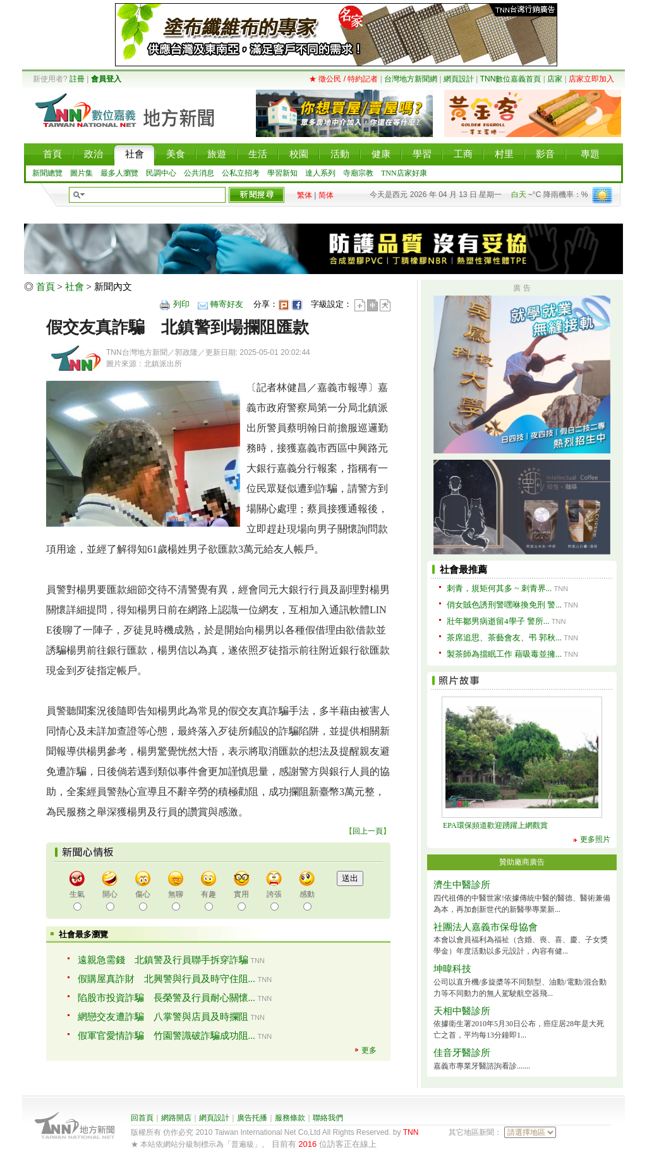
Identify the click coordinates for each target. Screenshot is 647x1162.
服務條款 (290, 1117)
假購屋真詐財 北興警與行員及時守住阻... (166, 979)
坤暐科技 (452, 969)
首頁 (45, 287)
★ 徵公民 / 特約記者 (343, 79)
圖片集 (81, 173)
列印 (181, 304)
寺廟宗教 (358, 173)
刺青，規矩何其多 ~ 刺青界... (499, 588)
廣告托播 (252, 1117)
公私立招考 (241, 173)
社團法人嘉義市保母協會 (485, 927)
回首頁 (142, 1117)
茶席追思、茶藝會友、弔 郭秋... (504, 637)
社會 (74, 287)
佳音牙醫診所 (461, 1053)
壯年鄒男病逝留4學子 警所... (498, 621)
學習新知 (282, 173)
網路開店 (176, 1117)
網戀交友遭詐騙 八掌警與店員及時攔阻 (163, 1017)
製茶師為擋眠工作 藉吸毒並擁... (504, 654)
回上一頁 (368, 831)
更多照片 (595, 839)
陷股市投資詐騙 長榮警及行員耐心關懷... (166, 998)
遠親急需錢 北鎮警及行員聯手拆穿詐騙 (163, 960)
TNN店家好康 (404, 173)
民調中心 (161, 173)
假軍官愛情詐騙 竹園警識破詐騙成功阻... (166, 1036)
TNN (411, 1132)
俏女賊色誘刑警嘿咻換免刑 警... (504, 604)
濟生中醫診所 (461, 885)
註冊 (77, 79)
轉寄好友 (226, 304)
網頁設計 (459, 79)
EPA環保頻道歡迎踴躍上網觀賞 (495, 825)
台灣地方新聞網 (410, 79)
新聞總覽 (47, 173)
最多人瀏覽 (119, 173)
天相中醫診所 (461, 1011)
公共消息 (199, 173)
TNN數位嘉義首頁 (510, 79)
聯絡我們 (328, 1117)
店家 (554, 79)
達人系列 (320, 173)
